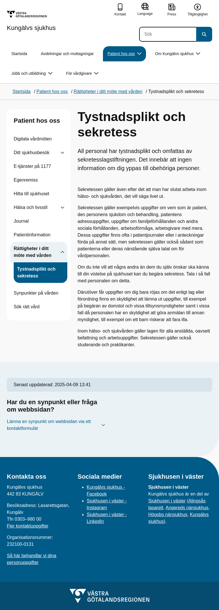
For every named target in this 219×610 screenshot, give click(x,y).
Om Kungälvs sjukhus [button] (177, 54)
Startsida (19, 53)
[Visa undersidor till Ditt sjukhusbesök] (62, 153)
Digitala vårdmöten (33, 138)
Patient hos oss (37, 120)
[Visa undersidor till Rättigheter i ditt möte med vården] (62, 252)
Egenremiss (26, 180)
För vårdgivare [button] (82, 73)
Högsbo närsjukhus (167, 514)
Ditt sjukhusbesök (31, 152)
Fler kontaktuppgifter (27, 526)
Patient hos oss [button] (124, 54)
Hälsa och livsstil (30, 207)
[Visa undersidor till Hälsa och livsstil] (62, 207)
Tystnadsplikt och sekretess (36, 272)
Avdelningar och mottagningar (67, 53)
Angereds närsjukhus (186, 507)
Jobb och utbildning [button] (31, 73)
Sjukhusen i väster (167, 500)
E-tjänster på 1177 (32, 166)
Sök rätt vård (27, 306)
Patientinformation (32, 234)
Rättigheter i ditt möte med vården (32, 252)
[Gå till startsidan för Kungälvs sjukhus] (31, 21)
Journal (21, 221)
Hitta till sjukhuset (31, 193)
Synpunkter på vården (36, 293)
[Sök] (167, 34)
